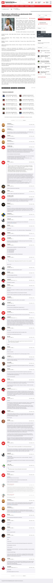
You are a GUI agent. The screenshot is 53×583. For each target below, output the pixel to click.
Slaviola (8, 225)
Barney (8, 514)
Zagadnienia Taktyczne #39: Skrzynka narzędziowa (45, 56)
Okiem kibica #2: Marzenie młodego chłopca (44, 72)
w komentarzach (17, 9)
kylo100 (8, 336)
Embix (8, 161)
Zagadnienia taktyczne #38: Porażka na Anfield (45, 67)
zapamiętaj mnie (41, 17)
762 (32, 18)
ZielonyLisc (9, 213)
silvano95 (9, 218)
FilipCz (8, 185)
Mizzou (8, 473)
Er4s (8, 484)
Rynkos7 (8, 203)
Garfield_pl (9, 123)
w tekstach (16, 8)
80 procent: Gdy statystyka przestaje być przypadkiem (44, 61)
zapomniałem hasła (42, 22)
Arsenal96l (9, 362)
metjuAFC (9, 279)
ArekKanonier (9, 146)
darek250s (9, 566)
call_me (8, 397)
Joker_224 (9, 464)
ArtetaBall (9, 237)
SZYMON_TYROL (10, 195)
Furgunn (8, 135)
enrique (8, 558)
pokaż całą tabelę (40, 36)
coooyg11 (9, 266)
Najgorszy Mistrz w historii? (45, 50)
